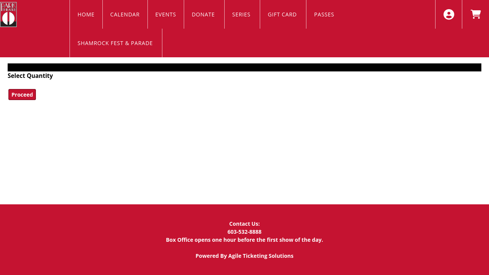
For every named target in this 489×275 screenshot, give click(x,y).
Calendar (125, 14)
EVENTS (165, 14)
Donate (204, 14)
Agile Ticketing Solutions (261, 255)
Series (242, 14)
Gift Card (283, 14)
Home (86, 14)
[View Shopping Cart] (475, 14)
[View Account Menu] (448, 14)
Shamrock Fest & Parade (116, 43)
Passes (325, 14)
